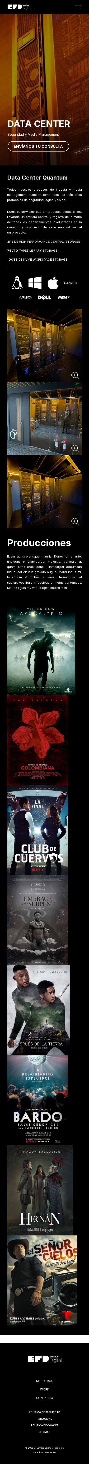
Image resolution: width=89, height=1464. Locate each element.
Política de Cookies (44, 1425)
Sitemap (44, 1432)
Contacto (44, 1398)
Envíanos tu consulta (38, 146)
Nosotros (44, 1381)
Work (44, 1389)
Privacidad (44, 1418)
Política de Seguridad (44, 1412)
